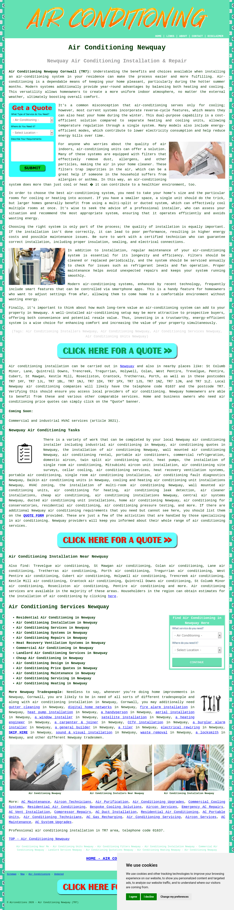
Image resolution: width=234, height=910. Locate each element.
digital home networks (90, 707)
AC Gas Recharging (104, 817)
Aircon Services (161, 807)
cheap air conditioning (65, 495)
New (22, 874)
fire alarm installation (164, 707)
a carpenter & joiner (76, 722)
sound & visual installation (84, 732)
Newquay (127, 366)
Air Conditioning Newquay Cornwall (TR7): (50, 71)
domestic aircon (59, 460)
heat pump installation (50, 712)
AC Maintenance (35, 802)
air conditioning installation (62, 702)
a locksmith (207, 732)
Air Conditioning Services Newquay (59, 607)
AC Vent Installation (29, 812)
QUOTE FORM (33, 516)
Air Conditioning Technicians (53, 817)
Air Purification (112, 802)
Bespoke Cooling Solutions (116, 807)
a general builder (72, 727)
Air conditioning (208, 586)
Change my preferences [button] (174, 896)
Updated (59, 874)
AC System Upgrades (53, 822)
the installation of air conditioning (101, 450)
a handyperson (114, 712)
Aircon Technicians (72, 802)
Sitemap (11, 874)
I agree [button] (133, 896)
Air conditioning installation (39, 366)
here (112, 596)
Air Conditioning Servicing (154, 817)
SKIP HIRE (18, 732)
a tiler (125, 727)
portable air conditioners (142, 455)
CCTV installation (145, 722)
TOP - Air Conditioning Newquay (39, 839)
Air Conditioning (39, 874)
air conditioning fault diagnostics (190, 475)
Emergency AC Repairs (202, 807)
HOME (158, 36)
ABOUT (183, 36)
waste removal (153, 732)
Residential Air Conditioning (56, 807)
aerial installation (174, 712)
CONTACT (197, 36)
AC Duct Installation (115, 812)
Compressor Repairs (72, 812)
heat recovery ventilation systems (188, 470)
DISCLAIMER (215, 36)
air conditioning (148, 391)
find (24, 566)
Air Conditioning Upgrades (158, 802)
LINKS (170, 36)
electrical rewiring (180, 727)
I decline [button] (149, 896)
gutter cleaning (24, 707)
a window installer (54, 717)
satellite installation (124, 717)
